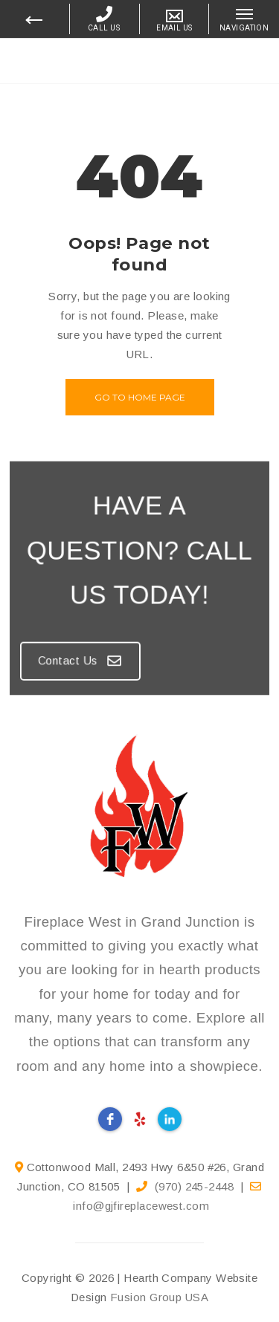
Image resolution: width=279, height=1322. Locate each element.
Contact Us (86, 652)
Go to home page (139, 397)
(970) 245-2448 (194, 1186)
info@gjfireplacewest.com (141, 1205)
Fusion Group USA (159, 1297)
